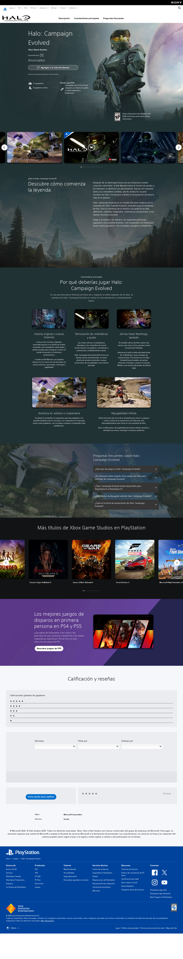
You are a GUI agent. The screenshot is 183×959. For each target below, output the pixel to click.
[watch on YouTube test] (113, 157)
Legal (117, 925)
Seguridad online (70, 873)
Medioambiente (70, 866)
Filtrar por (82, 738)
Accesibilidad (69, 870)
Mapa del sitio (171, 925)
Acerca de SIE (11, 866)
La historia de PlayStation (16, 884)
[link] (91, 560)
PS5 (19, 8)
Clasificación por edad (130, 876)
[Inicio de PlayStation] (5, 8)
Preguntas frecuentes (113, 15)
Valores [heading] (67, 862)
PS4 (25, 8)
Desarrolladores (127, 883)
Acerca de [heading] (11, 862)
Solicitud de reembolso (102, 884)
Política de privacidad (130, 925)
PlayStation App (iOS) (158, 887)
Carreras (9, 870)
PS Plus (32, 8)
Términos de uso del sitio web (152, 925)
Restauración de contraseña (104, 881)
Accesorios (43, 8)
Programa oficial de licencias (132, 887)
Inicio (8, 856)
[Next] (179, 145)
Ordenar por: (127, 738)
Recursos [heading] (125, 862)
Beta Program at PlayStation (161, 894)
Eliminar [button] (167, 791)
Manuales (96, 888)
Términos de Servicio (129, 866)
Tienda (62, 8)
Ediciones (39, 738)
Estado (95, 873)
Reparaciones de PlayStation (104, 877)
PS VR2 (37, 873)
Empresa (9, 881)
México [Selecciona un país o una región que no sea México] (13, 925)
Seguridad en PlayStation (102, 870)
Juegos (11, 8)
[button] (91, 144)
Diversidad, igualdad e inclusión (76, 877)
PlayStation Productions (15, 877)
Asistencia (72, 8)
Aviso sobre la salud (129, 880)
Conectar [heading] (154, 862)
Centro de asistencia (101, 866)
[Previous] (4, 145)
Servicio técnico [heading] (100, 862)
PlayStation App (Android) (160, 891)
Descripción (64, 15)
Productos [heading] (40, 862)
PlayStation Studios (13, 873)
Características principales (86, 15)
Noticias (53, 8)
